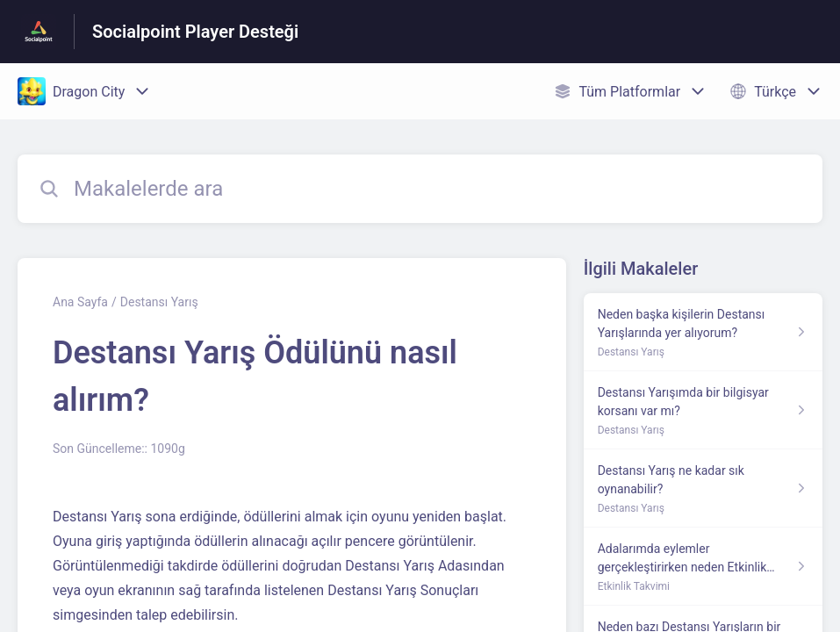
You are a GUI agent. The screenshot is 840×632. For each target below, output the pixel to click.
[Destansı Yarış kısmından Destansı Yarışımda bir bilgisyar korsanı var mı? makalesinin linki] (703, 410)
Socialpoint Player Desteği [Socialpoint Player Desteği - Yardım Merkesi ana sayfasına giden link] (195, 31)
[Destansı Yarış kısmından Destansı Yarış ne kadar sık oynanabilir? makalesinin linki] (703, 488)
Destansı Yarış (159, 302)
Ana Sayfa (80, 302)
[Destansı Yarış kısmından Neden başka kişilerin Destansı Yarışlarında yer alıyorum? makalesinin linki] (703, 332)
